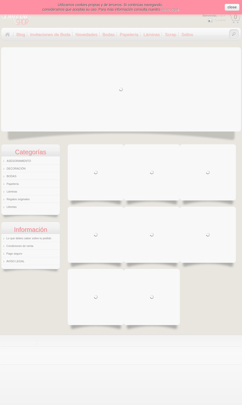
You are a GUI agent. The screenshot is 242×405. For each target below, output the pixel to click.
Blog (20, 34)
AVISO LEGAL (15, 261)
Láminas (151, 34)
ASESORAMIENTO (19, 160)
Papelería (129, 34)
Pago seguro (14, 253)
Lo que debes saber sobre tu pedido (28, 238)
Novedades (86, 34)
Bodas (108, 34)
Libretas (12, 206)
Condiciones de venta (19, 245)
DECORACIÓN (16, 168)
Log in (222, 15)
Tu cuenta (220, 20)
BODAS (12, 176)
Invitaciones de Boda (50, 34)
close (232, 7)
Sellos (187, 34)
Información (30, 229)
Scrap (170, 34)
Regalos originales (18, 199)
